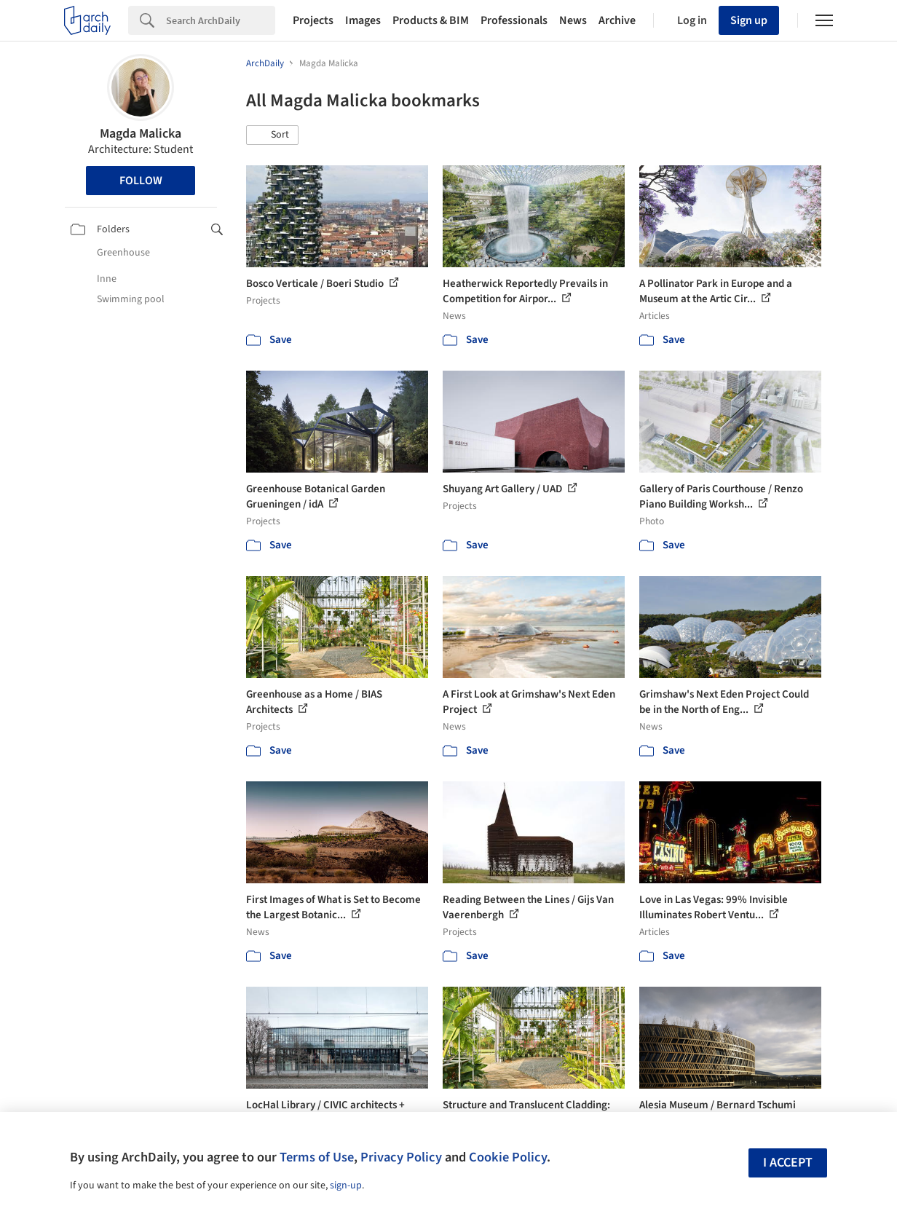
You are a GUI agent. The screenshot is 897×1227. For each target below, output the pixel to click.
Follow (140, 181)
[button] (272, 135)
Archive (617, 20)
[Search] (220, 20)
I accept (788, 1162)
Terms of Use (317, 1157)
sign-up (346, 1185)
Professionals (514, 20)
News (573, 20)
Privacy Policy (401, 1157)
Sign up (748, 20)
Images (363, 20)
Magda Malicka (140, 134)
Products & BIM (430, 20)
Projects (313, 20)
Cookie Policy (508, 1157)
